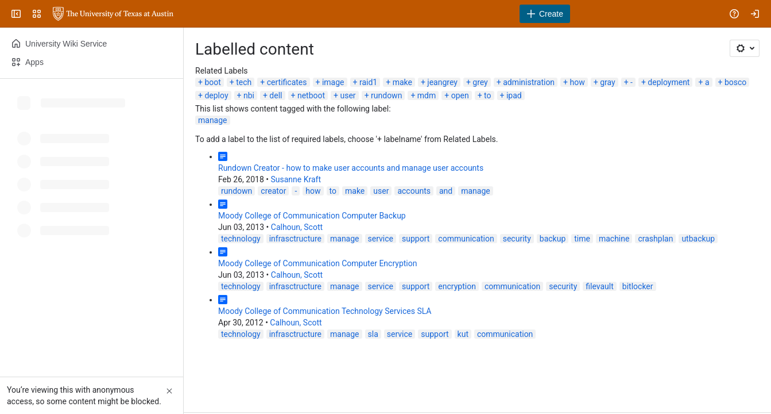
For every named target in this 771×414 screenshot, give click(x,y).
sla (373, 334)
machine (614, 238)
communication (466, 238)
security (517, 238)
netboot (311, 95)
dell (275, 95)
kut (463, 334)
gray (607, 82)
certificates (287, 82)
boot (212, 82)
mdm (426, 95)
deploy (216, 95)
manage (212, 120)
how (577, 82)
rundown (386, 95)
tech (243, 82)
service (380, 238)
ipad (514, 95)
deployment (668, 82)
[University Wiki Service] (113, 14)
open (460, 95)
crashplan (655, 238)
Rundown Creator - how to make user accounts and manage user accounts (350, 167)
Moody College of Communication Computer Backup (312, 215)
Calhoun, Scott (297, 227)
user (348, 95)
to (487, 95)
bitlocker (637, 286)
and (445, 190)
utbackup (698, 238)
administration (529, 82)
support (415, 238)
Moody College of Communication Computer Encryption (317, 263)
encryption (457, 286)
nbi (248, 95)
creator (273, 190)
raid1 (368, 82)
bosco (735, 82)
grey (479, 82)
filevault (600, 286)
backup (552, 238)
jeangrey (442, 82)
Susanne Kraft (295, 179)
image (333, 82)
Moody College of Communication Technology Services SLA (325, 311)
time (582, 238)
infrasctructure (295, 238)
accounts (414, 190)
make (402, 82)
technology (241, 238)
